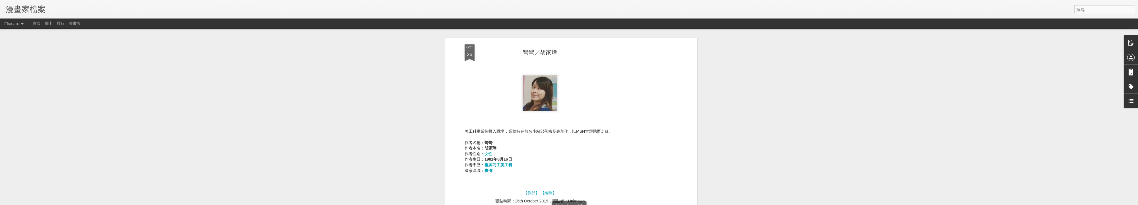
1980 (545, 99)
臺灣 (488, 60)
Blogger (648, 201)
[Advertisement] (540, 136)
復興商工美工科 (498, 55)
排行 (61, 23)
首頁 (37, 23)
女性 (488, 44)
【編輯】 (548, 83)
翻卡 (49, 23)
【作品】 (531, 83)
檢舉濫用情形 (664, 201)
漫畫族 (75, 23)
